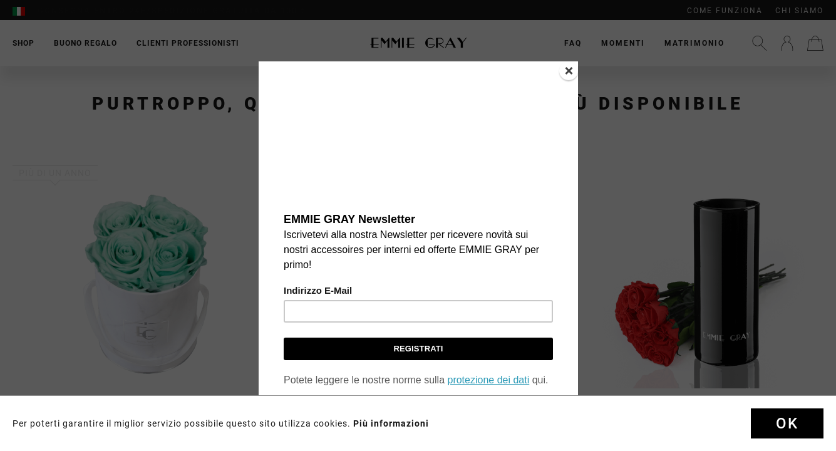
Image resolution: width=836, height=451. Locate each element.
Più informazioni (391, 423)
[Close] (568, 70)
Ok (787, 423)
